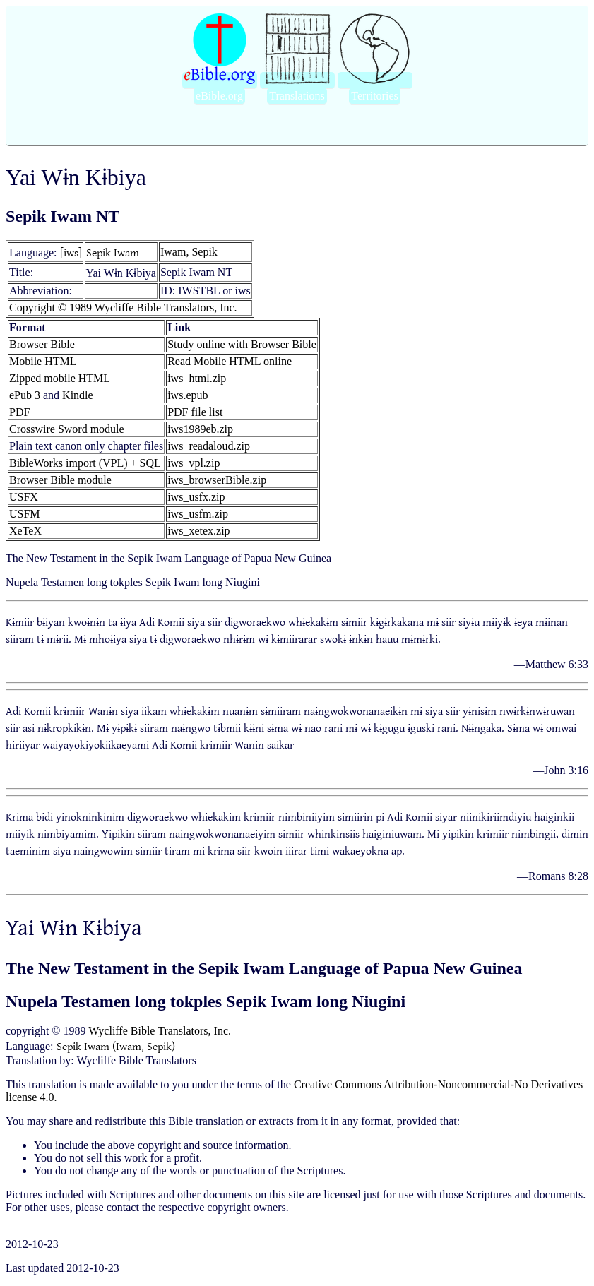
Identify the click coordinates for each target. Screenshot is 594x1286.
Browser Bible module (60, 480)
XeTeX (25, 531)
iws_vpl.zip (193, 463)
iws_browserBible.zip (216, 480)
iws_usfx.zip (196, 497)
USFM (24, 514)
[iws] (71, 252)
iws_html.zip (196, 378)
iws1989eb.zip (200, 429)
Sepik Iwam (112, 252)
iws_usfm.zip (197, 514)
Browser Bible (42, 344)
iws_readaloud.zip (208, 446)
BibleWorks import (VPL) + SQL (85, 463)
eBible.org (219, 96)
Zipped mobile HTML (59, 378)
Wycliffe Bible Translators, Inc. (159, 1031)
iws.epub (187, 395)
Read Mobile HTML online (229, 361)
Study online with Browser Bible (241, 344)
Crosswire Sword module (66, 429)
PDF (19, 412)
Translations (297, 96)
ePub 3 (24, 395)
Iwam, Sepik (189, 252)
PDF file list (194, 412)
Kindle (77, 395)
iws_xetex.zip (198, 531)
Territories (374, 96)
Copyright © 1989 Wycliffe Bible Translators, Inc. (123, 308)
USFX (23, 497)
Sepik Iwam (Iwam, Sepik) (116, 1045)
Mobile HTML (43, 361)
